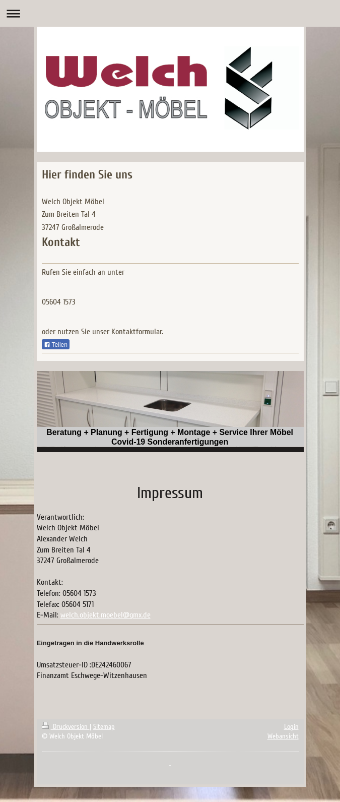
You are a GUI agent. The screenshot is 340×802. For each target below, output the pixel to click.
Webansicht (283, 736)
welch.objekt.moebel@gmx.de (105, 615)
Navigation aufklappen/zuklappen (170, 13)
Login (291, 726)
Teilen (55, 344)
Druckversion (66, 726)
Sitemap (104, 726)
